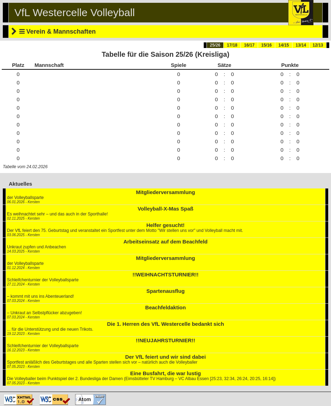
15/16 (266, 45)
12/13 (317, 45)
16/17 (249, 45)
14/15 (283, 45)
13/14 (301, 45)
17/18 (232, 45)
